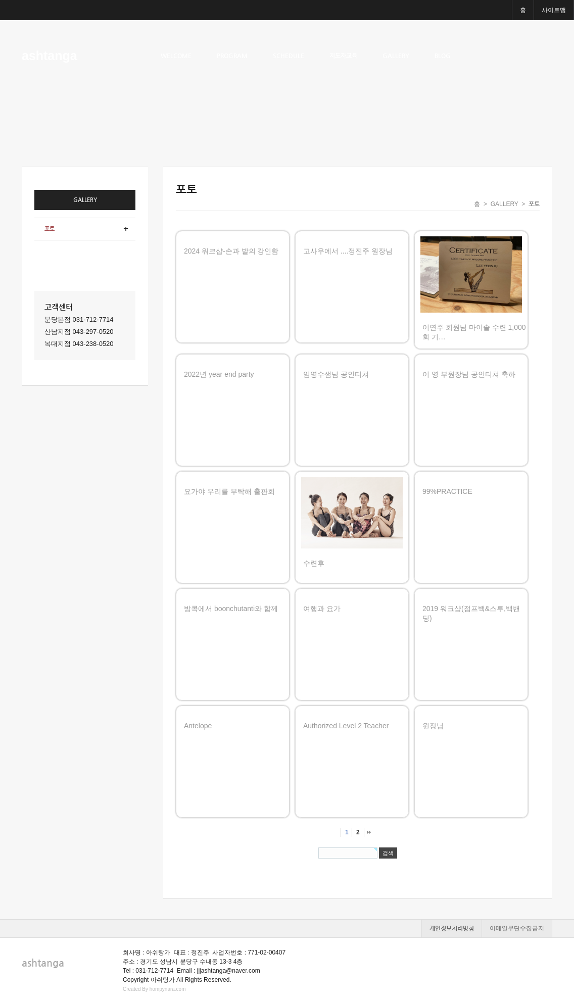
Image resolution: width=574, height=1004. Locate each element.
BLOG (443, 55)
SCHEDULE (288, 55)
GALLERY (395, 55)
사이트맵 (554, 10)
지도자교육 (343, 55)
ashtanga (49, 55)
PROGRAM (232, 55)
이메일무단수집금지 (517, 928)
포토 (49, 229)
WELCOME (176, 55)
